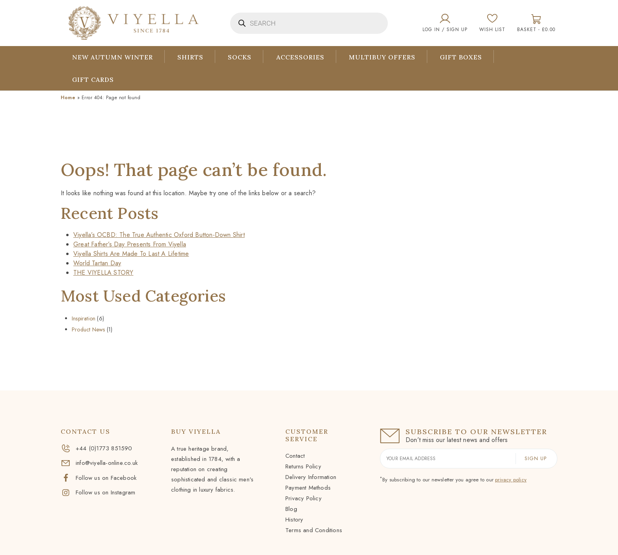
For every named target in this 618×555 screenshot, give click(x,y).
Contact (295, 455)
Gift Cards (93, 79)
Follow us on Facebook (98, 478)
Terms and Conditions (313, 530)
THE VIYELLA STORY (103, 272)
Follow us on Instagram (98, 492)
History (294, 519)
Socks (240, 57)
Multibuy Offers (383, 57)
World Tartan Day (97, 263)
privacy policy (511, 479)
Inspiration (83, 318)
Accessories (301, 57)
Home (68, 97)
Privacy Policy (303, 498)
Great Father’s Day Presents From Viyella (129, 244)
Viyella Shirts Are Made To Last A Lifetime (131, 253)
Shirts (191, 57)
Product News (88, 329)
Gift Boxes (463, 57)
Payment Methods (308, 487)
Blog (291, 509)
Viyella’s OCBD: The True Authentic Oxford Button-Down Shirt (159, 234)
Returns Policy (303, 466)
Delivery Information (310, 477)
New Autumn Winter (112, 57)
